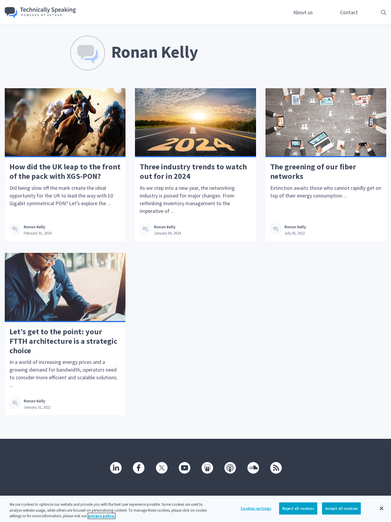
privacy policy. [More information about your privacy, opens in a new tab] (101, 515)
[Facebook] (138, 467)
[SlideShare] (207, 467)
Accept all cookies (341, 508)
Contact (349, 12)
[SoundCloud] (252, 467)
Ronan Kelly (34, 226)
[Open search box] (374, 12)
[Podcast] (229, 467)
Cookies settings (256, 508)
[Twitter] (161, 467)
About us (303, 12)
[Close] (381, 508)
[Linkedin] (115, 467)
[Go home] (40, 12)
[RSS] (275, 467)
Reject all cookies (298, 508)
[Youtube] (184, 467)
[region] (195, 509)
